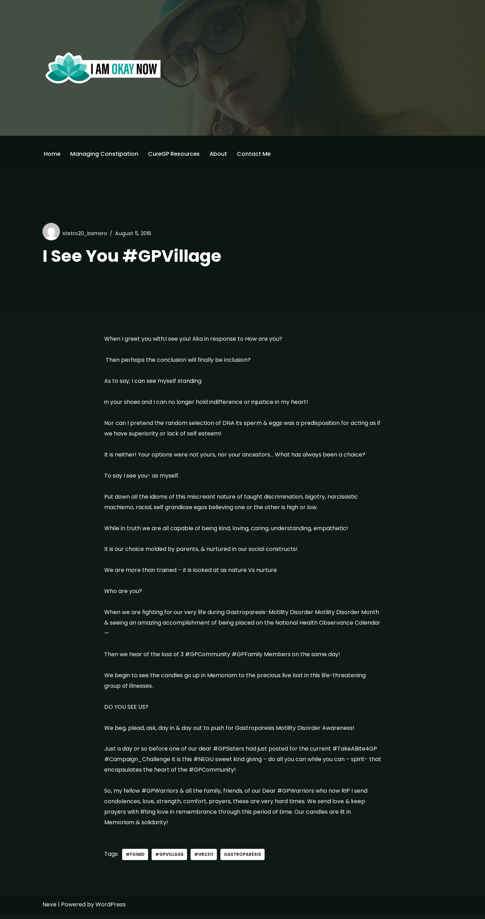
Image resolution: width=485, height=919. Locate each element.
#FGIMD (135, 859)
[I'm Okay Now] (103, 67)
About (219, 154)
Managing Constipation (105, 154)
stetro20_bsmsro (84, 233)
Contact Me (255, 154)
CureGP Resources (174, 154)
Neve (49, 909)
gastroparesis (243, 859)
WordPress (110, 909)
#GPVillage (169, 859)
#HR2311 (204, 859)
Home (52, 154)
